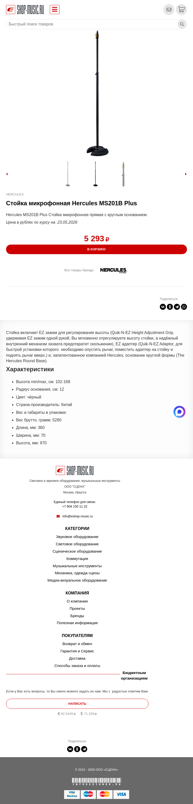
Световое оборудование (77, 544)
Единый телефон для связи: (74, 504)
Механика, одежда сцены (77, 573)
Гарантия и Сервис (77, 651)
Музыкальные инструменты (77, 566)
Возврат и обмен (77, 644)
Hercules (15, 194)
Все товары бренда (78, 270)
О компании (77, 601)
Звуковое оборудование (77, 536)
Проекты (77, 608)
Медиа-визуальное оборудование (77, 580)
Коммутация (77, 558)
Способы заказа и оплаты (77, 665)
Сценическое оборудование (77, 551)
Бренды (77, 616)
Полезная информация (77, 623)
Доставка (77, 658)
